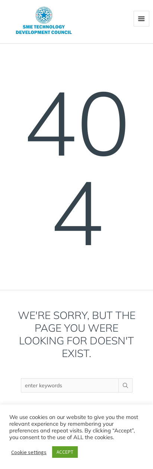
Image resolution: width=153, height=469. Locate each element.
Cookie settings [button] (29, 452)
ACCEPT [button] (65, 452)
